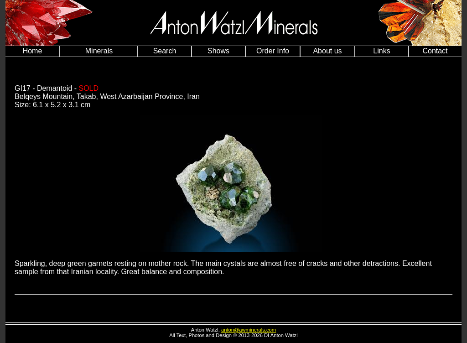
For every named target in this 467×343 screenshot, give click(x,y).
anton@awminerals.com (248, 330)
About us (327, 51)
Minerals (99, 51)
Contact (434, 51)
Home (32, 51)
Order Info (272, 51)
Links (381, 51)
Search (164, 51)
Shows (218, 51)
